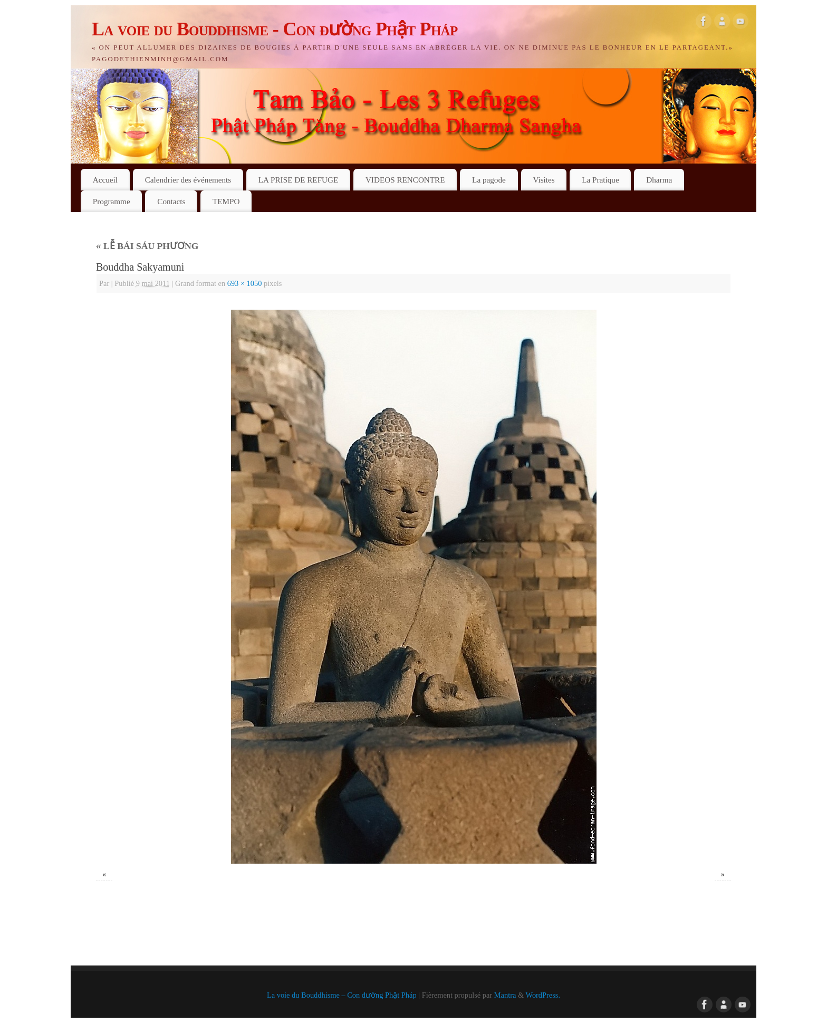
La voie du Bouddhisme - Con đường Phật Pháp (275, 29)
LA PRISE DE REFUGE (298, 179)
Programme (111, 201)
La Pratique (600, 179)
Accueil (105, 179)
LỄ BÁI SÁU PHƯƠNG (147, 246)
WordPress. (542, 995)
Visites (543, 179)
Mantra (505, 995)
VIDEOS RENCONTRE (405, 179)
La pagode (489, 179)
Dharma (659, 179)
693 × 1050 (244, 283)
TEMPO (226, 201)
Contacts (171, 201)
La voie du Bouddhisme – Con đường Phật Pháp (342, 995)
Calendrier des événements (188, 179)
